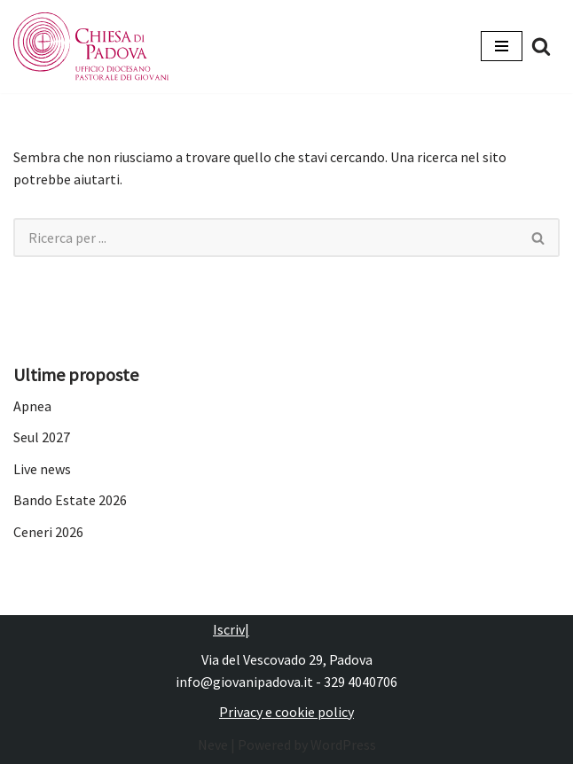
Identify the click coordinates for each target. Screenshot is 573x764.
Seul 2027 (41, 437)
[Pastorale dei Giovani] (91, 46)
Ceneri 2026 (48, 532)
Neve (213, 744)
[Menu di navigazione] (501, 46)
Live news (42, 469)
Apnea (32, 406)
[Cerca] (541, 46)
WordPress (343, 744)
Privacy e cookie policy (286, 712)
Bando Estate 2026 (70, 500)
